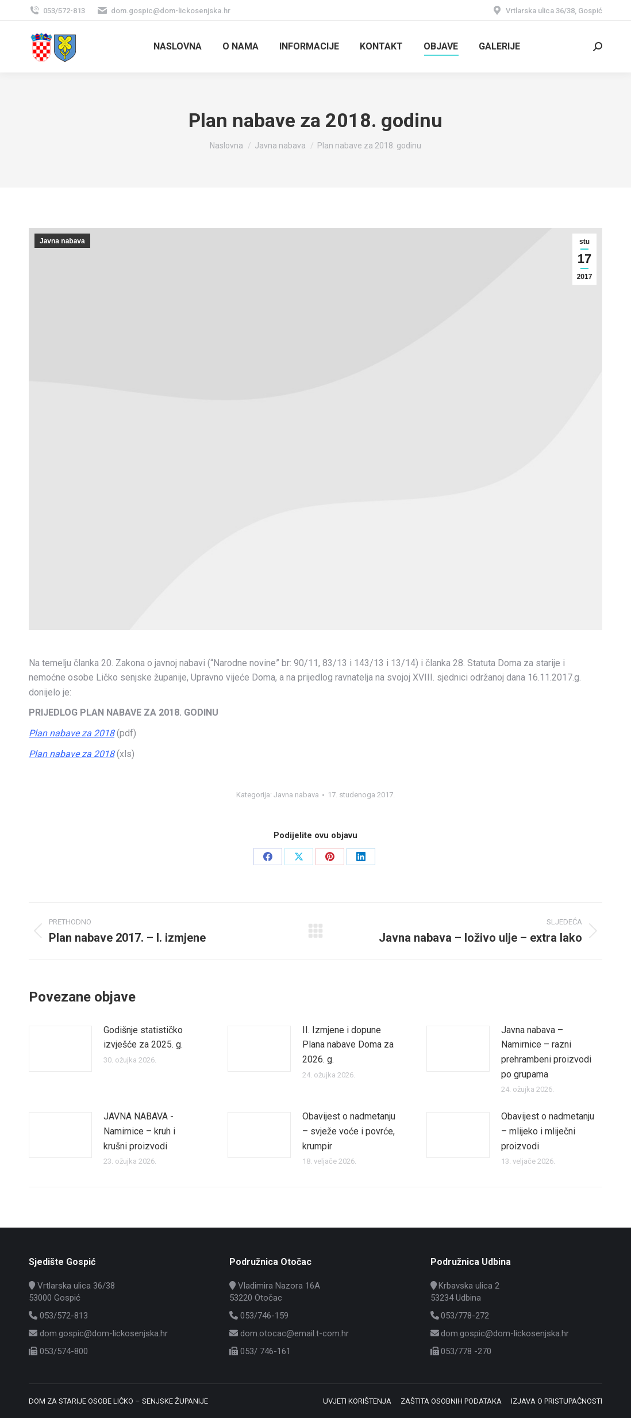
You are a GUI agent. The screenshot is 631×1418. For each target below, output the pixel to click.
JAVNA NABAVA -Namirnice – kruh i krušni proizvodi (139, 1131)
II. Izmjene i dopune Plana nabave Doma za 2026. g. (348, 1045)
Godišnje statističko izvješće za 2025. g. (143, 1037)
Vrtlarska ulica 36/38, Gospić (546, 10)
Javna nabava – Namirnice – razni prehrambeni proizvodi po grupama (546, 1052)
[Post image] (60, 1049)
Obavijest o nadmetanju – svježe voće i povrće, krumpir (348, 1131)
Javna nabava (62, 241)
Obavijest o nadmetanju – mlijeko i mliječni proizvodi (547, 1131)
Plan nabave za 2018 (71, 733)
